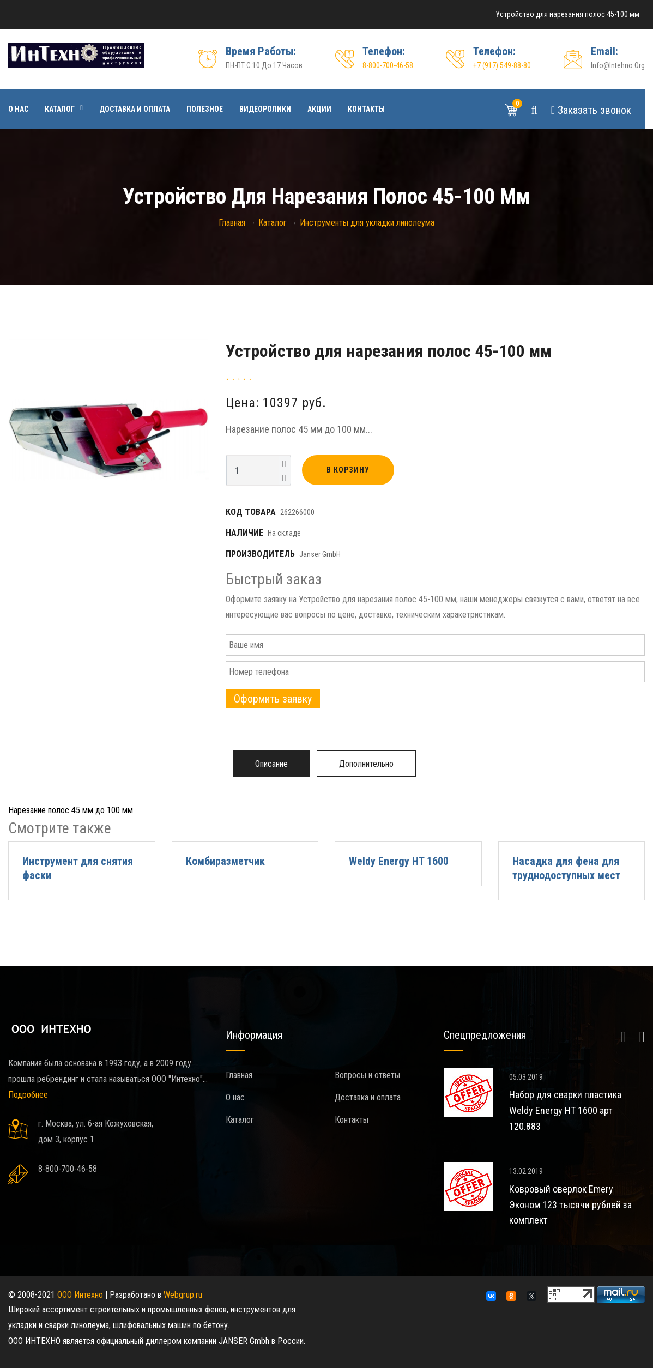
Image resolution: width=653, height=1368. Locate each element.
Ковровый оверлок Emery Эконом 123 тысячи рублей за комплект (570, 1204)
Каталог (60, 109)
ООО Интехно (80, 1295)
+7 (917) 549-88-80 (502, 65)
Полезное (204, 109)
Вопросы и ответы (367, 1075)
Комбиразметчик (225, 861)
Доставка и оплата (134, 109)
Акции (319, 109)
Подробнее (28, 1094)
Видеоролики (265, 109)
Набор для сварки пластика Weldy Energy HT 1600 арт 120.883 (565, 1110)
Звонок (591, 110)
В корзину (348, 469)
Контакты (366, 109)
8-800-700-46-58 (387, 65)
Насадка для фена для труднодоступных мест (566, 868)
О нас (18, 109)
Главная (239, 1075)
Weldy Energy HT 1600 (399, 861)
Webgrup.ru (183, 1295)
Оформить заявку (273, 698)
